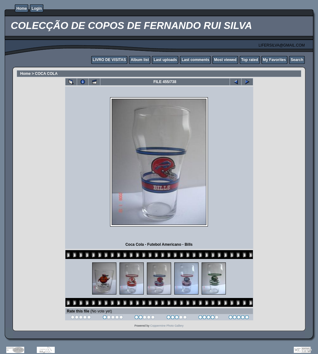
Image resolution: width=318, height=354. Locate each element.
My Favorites (274, 60)
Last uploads (165, 60)
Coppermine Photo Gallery (166, 325)
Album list (140, 60)
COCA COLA (46, 73)
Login (36, 8)
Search (297, 60)
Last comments (195, 60)
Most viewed (225, 60)
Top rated (249, 60)
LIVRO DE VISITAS (109, 60)
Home (21, 8)
